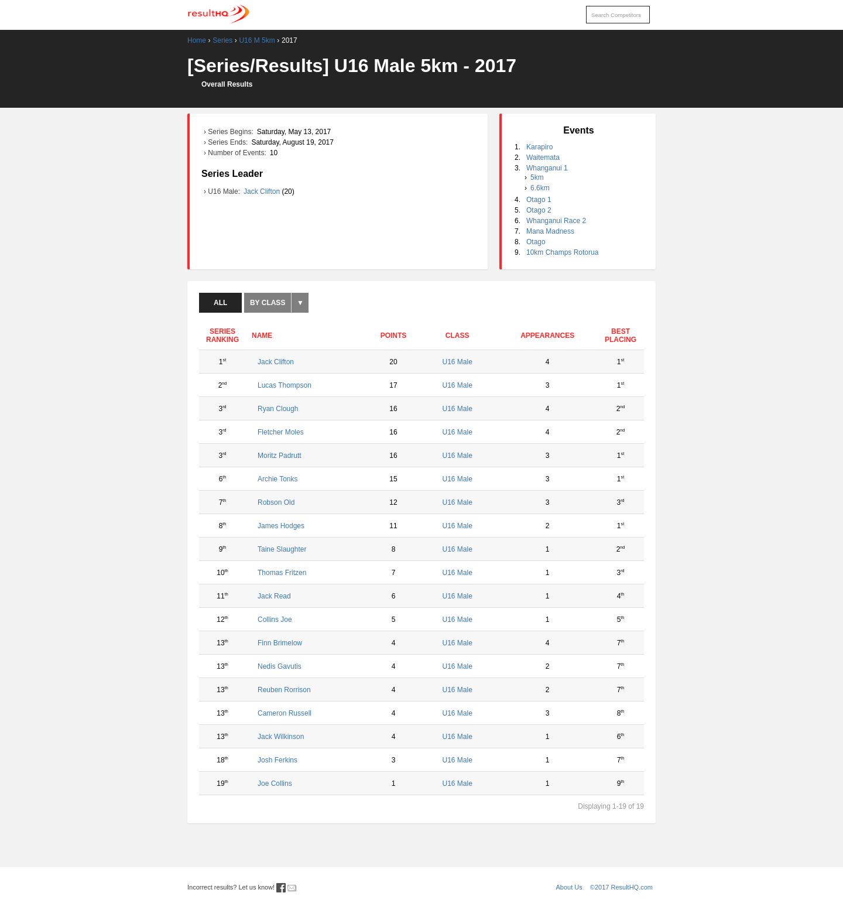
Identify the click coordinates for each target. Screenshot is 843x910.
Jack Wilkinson (281, 737)
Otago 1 (538, 200)
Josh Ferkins (277, 760)
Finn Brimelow (280, 643)
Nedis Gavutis (279, 666)
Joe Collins (275, 783)
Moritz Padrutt (279, 455)
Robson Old (276, 502)
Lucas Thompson (284, 385)
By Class (267, 303)
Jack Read (274, 596)
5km (537, 177)
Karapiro (539, 147)
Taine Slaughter (282, 549)
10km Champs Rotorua (562, 252)
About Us (569, 887)
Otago (536, 242)
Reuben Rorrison (284, 690)
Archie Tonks (277, 479)
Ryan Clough (278, 409)
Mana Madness (550, 231)
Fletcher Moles (281, 432)
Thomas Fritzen (282, 573)
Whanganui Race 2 (556, 221)
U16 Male (457, 362)
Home (196, 40)
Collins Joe (275, 619)
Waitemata (543, 157)
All (220, 303)
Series (222, 40)
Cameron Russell (284, 713)
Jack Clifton (263, 191)
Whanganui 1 (547, 168)
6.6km (540, 188)
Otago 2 (538, 210)
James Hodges (281, 526)
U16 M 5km (257, 40)
